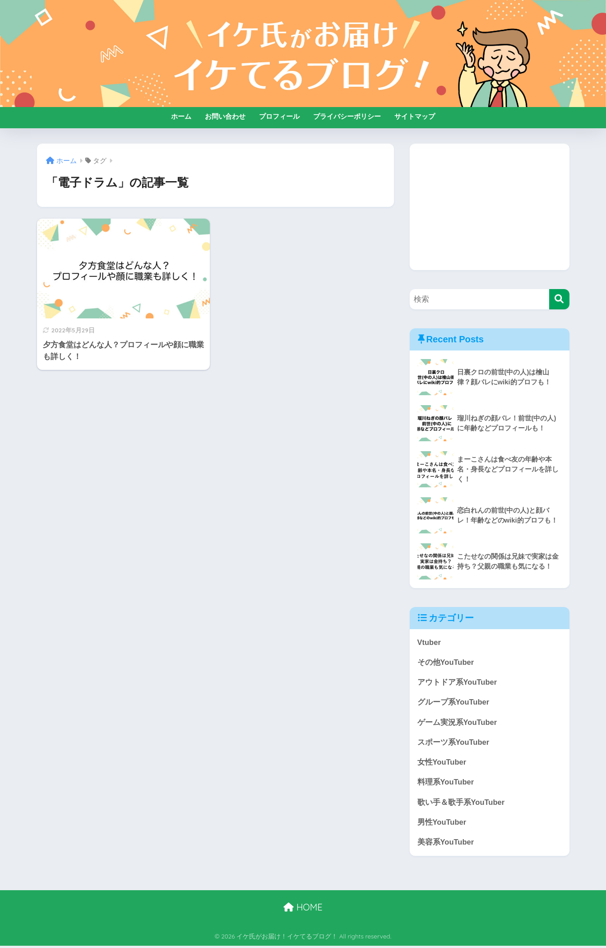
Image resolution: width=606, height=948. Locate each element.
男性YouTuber (442, 824)
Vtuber (429, 642)
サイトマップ (414, 116)
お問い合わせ (225, 116)
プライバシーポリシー (347, 116)
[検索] (559, 299)
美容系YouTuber (446, 844)
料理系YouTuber (446, 784)
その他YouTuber (446, 662)
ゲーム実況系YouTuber (457, 723)
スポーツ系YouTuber (453, 743)
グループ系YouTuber (453, 703)
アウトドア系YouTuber (457, 682)
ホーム (181, 116)
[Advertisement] (489, 207)
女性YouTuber (442, 763)
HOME (302, 909)
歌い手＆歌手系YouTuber (461, 803)
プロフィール (279, 116)
